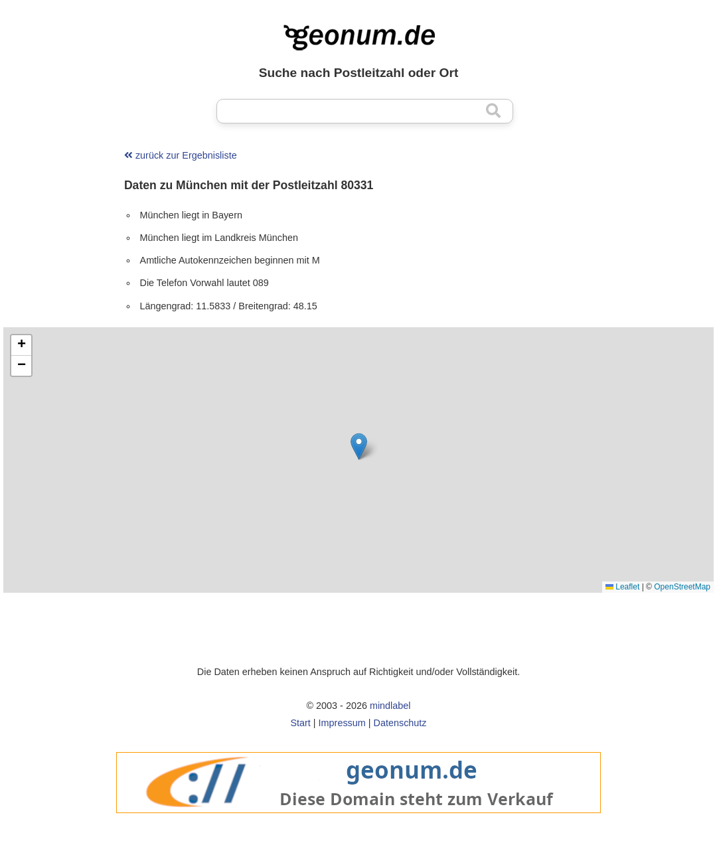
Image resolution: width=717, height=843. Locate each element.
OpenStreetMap (682, 586)
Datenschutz (400, 723)
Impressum (342, 723)
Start (300, 723)
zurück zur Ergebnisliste (180, 155)
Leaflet (622, 586)
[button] (359, 446)
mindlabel (390, 705)
